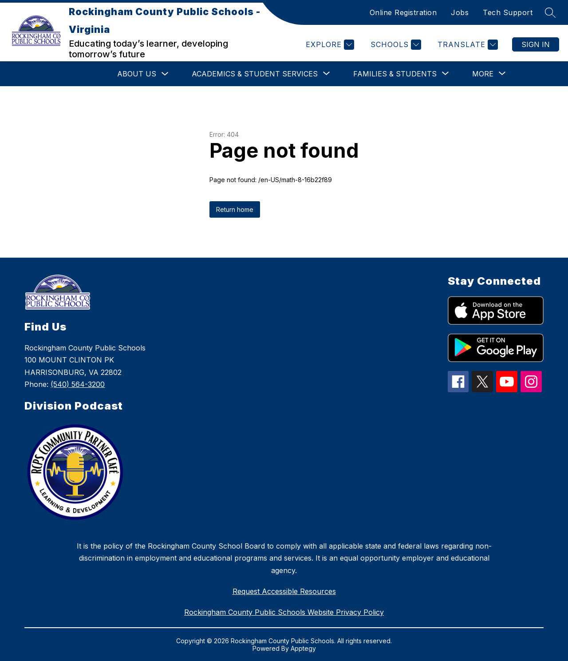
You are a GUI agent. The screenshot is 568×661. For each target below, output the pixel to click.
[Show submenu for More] (482, 73)
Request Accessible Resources (284, 591)
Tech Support (507, 12)
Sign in (535, 44)
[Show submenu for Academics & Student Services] (255, 73)
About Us (136, 73)
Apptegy (303, 648)
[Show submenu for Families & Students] (395, 73)
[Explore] (329, 44)
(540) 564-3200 (78, 384)
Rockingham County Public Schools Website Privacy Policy (284, 612)
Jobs (460, 12)
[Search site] (550, 12)
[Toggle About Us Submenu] (165, 74)
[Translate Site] (466, 44)
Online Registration (403, 12)
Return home (234, 209)
